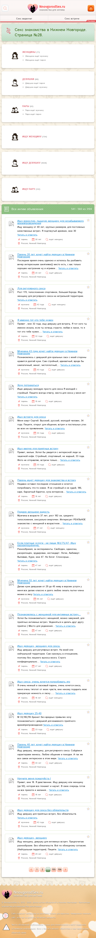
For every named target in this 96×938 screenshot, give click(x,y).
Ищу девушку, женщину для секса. (38, 646)
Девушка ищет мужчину (36, 87)
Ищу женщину (32, 136)
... (48, 869)
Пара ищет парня (33, 114)
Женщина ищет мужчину (36, 56)
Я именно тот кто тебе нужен (35, 320)
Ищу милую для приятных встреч (37, 449)
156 (59, 869)
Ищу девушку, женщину (32, 838)
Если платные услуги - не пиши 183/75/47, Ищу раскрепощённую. (46, 544)
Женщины (29, 52)
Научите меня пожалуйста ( (34, 778)
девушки (28, 79)
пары (26, 106)
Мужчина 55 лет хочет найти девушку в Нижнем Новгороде (47, 582)
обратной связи (18, 932)
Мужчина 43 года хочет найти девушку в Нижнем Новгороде (47, 352)
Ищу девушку (31, 163)
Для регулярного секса (31, 288)
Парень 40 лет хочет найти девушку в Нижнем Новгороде (46, 746)
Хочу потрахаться (28, 385)
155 (54, 869)
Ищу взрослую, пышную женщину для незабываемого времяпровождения (50, 222)
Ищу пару (29, 189)
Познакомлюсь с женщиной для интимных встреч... (49, 614)
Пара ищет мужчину (34, 110)
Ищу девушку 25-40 (29, 713)
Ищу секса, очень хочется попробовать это (43, 682)
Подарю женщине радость (33, 512)
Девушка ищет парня (35, 83)
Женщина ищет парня (35, 60)
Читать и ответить (27, 235)
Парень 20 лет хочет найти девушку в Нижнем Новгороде (46, 256)
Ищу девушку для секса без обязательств (42, 810)
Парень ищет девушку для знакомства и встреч (46, 480)
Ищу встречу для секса (31, 417)
